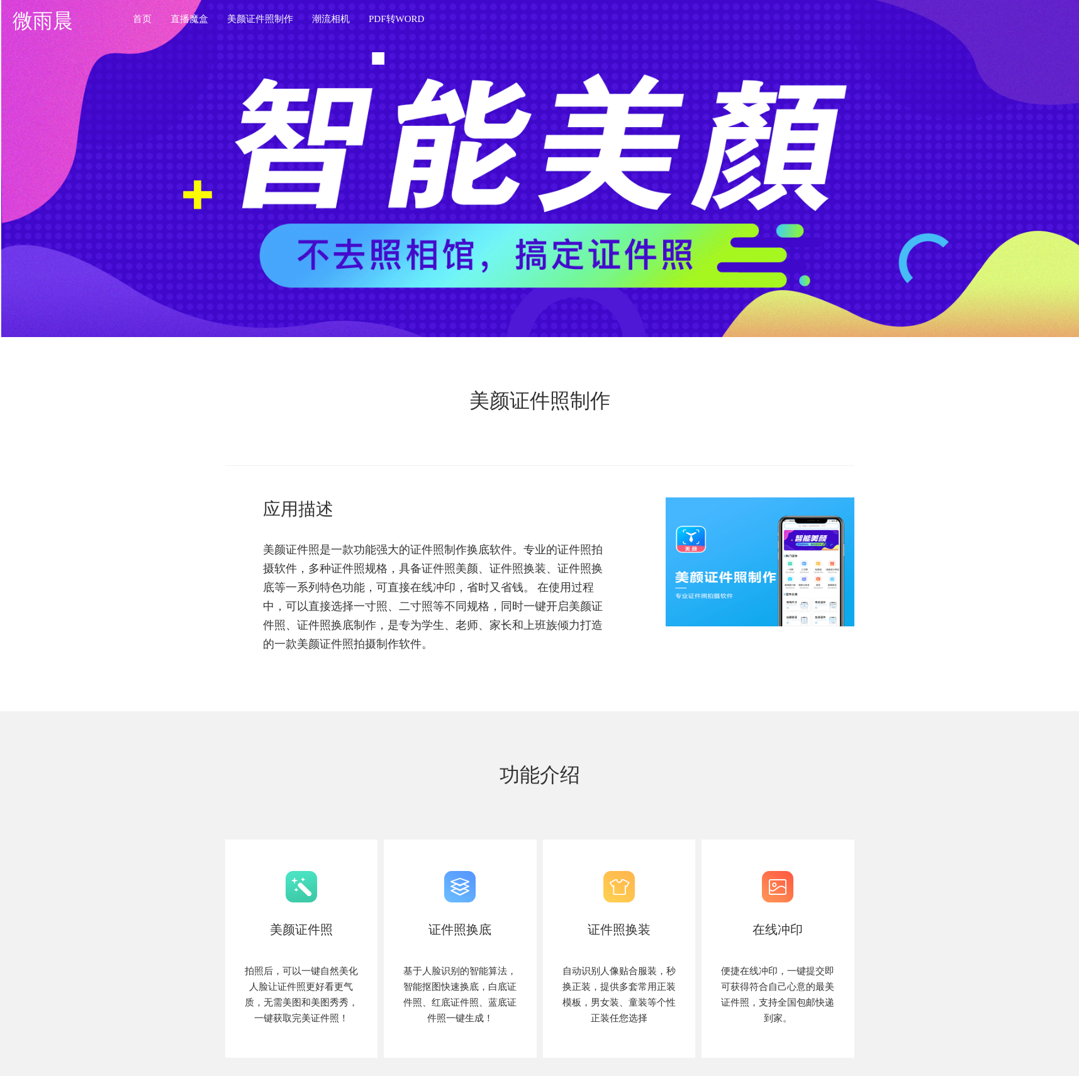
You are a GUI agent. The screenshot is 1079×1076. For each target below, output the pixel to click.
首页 (142, 19)
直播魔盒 (189, 19)
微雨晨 (43, 20)
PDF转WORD (396, 19)
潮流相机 (331, 19)
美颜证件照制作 (260, 19)
